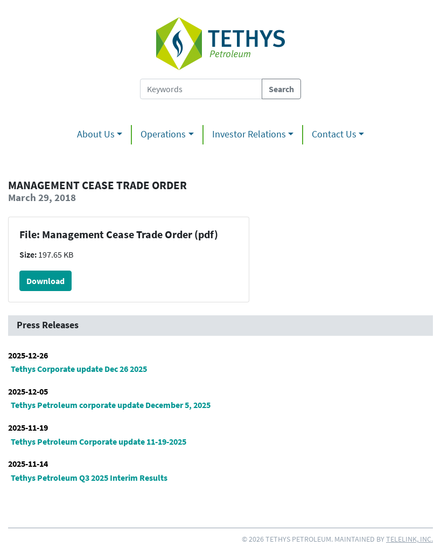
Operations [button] (163, 134)
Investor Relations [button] (249, 134)
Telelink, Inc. (409, 539)
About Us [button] (96, 134)
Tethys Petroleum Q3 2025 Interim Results (89, 477)
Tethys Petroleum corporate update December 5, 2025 (111, 404)
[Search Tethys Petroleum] (201, 89)
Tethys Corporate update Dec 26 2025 (79, 368)
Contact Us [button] (334, 134)
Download (45, 280)
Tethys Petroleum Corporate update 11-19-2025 (98, 441)
